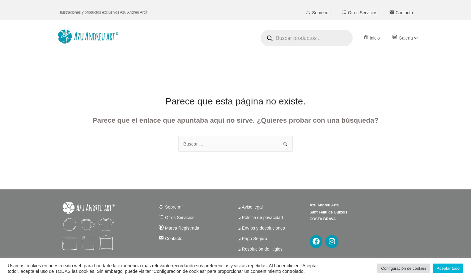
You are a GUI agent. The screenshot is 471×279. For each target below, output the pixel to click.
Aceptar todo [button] (448, 268)
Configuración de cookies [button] (403, 268)
